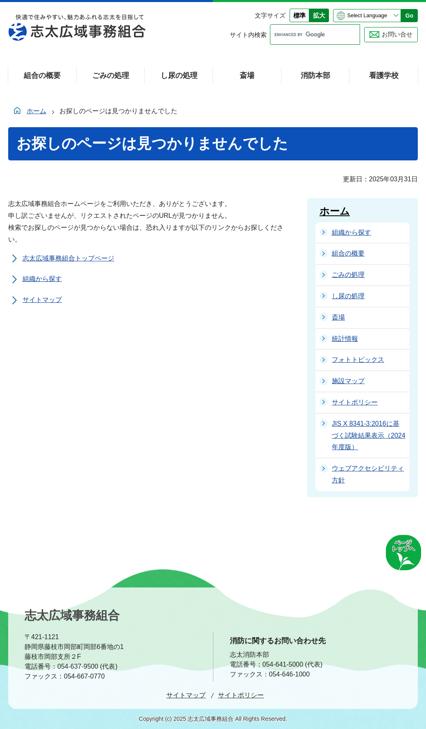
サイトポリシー (241, 695)
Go (409, 15)
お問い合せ (397, 34)
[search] (307, 34)
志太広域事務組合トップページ (68, 258)
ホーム (36, 110)
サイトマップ (42, 299)
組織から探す (42, 278)
